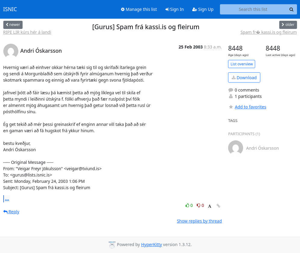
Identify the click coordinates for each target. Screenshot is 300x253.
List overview (241, 64)
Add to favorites (247, 107)
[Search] (291, 9)
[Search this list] (253, 9)
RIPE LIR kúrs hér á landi (27, 32)
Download (244, 77)
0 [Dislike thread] (200, 205)
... (7, 198)
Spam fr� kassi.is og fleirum (268, 32)
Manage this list (139, 9)
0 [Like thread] (190, 205)
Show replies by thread (199, 221)
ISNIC (10, 9)
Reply (11, 211)
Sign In (174, 9)
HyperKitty (151, 244)
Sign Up (203, 9)
